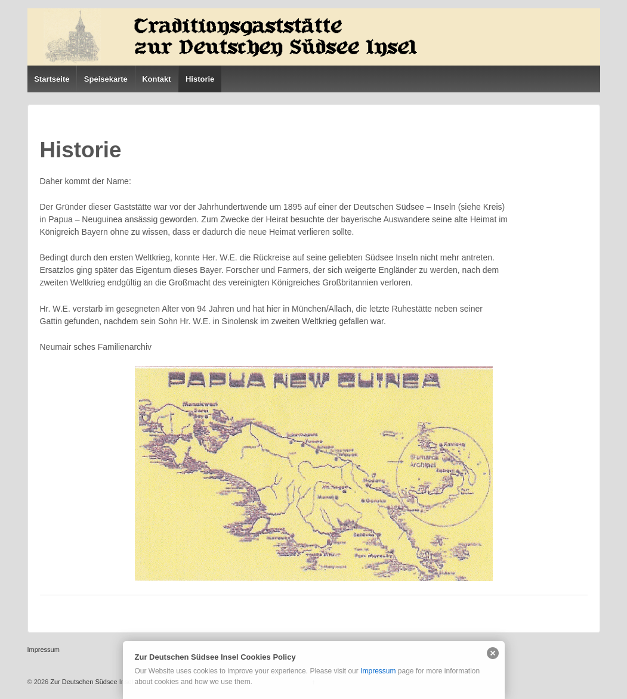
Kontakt (156, 78)
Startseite (51, 78)
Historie (200, 78)
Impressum (378, 671)
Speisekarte (106, 78)
